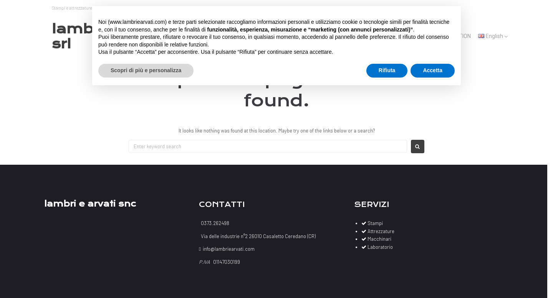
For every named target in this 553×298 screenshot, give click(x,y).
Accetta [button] (432, 70)
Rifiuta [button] (387, 70)
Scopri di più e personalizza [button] (146, 70)
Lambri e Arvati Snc (90, 204)
